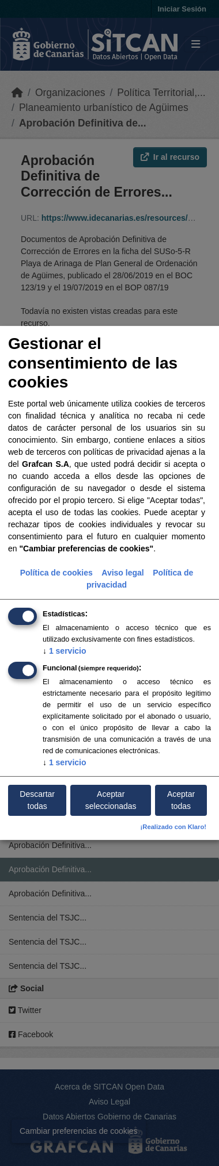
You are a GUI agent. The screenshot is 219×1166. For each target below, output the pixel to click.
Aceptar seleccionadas (111, 800)
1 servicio (64, 650)
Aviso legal (122, 572)
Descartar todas (37, 800)
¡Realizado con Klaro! (173, 826)
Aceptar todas (181, 800)
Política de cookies (56, 572)
